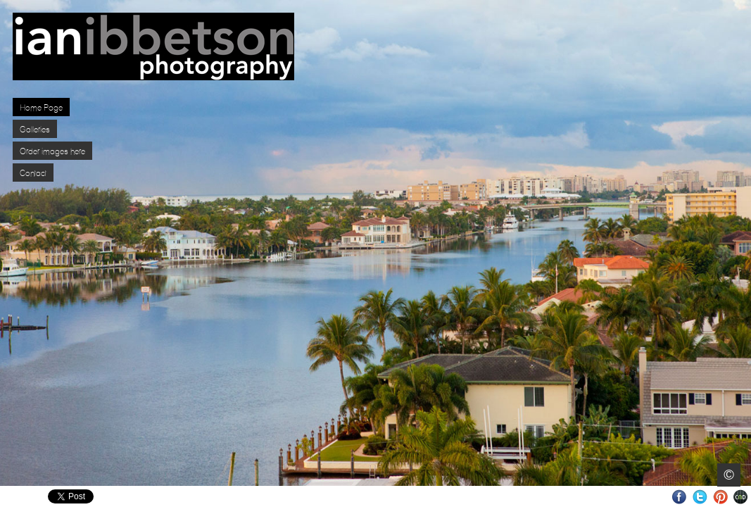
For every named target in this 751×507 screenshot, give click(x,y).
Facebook (679, 496)
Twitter (700, 496)
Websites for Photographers (740, 496)
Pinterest (720, 496)
